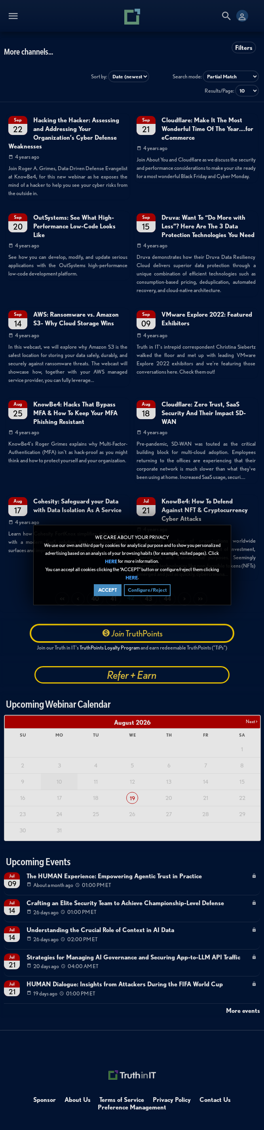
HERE (111, 561)
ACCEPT (107, 590)
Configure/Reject (147, 590)
